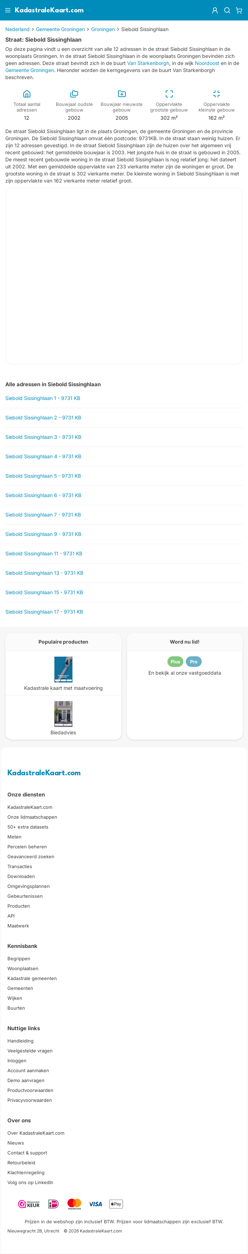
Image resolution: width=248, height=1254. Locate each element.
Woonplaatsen (23, 968)
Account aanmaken (28, 1070)
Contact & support (27, 1153)
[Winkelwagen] (239, 10)
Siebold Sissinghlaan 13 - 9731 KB (44, 573)
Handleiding (20, 1041)
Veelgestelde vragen (30, 1050)
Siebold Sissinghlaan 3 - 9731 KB (43, 437)
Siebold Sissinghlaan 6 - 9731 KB (43, 495)
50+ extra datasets (27, 827)
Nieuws (15, 1143)
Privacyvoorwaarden (29, 1100)
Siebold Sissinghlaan (145, 29)
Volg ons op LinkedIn (30, 1182)
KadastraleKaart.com (44, 773)
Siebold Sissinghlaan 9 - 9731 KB (43, 534)
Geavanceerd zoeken (30, 856)
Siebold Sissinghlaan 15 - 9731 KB (44, 592)
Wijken (14, 998)
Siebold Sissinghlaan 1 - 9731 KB (42, 398)
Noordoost (207, 63)
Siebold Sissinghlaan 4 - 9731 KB (43, 456)
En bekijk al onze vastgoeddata (184, 673)
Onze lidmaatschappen (32, 817)
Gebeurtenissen (25, 896)
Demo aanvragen (26, 1080)
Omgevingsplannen (28, 886)
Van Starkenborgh (148, 63)
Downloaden (21, 876)
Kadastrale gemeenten (32, 978)
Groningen (103, 29)
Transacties (19, 866)
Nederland (17, 29)
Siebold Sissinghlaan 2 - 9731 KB (43, 417)
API (10, 916)
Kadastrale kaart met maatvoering (63, 688)
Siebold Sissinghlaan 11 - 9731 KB (43, 553)
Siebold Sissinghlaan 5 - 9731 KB (43, 476)
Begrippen (18, 958)
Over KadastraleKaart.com (35, 1133)
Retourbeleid (21, 1162)
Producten (18, 906)
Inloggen (16, 1060)
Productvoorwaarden (30, 1090)
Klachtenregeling (26, 1172)
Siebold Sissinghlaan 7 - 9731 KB (43, 515)
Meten (14, 837)
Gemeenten (20, 988)
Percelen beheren (27, 846)
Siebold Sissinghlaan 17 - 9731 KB (44, 612)
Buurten (16, 1008)
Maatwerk (18, 925)
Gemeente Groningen (60, 29)
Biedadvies (63, 732)
